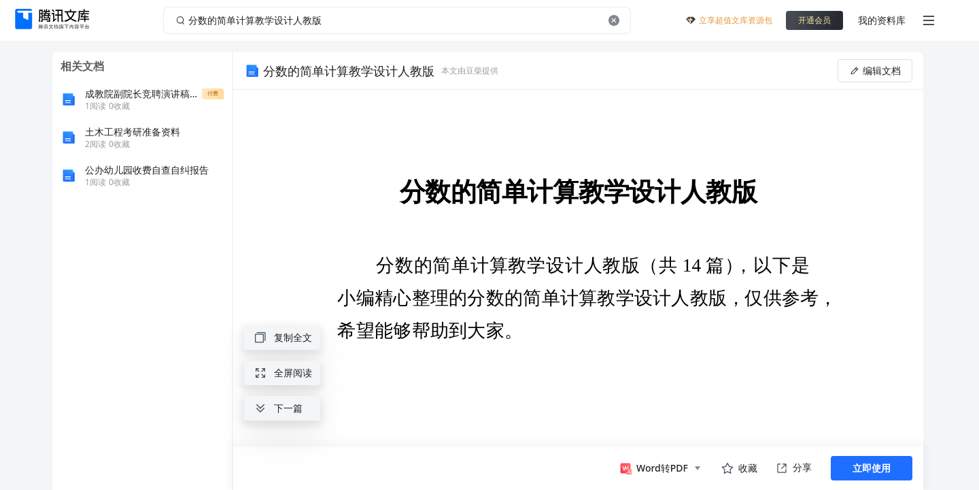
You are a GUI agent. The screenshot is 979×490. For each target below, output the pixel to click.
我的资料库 (882, 20)
